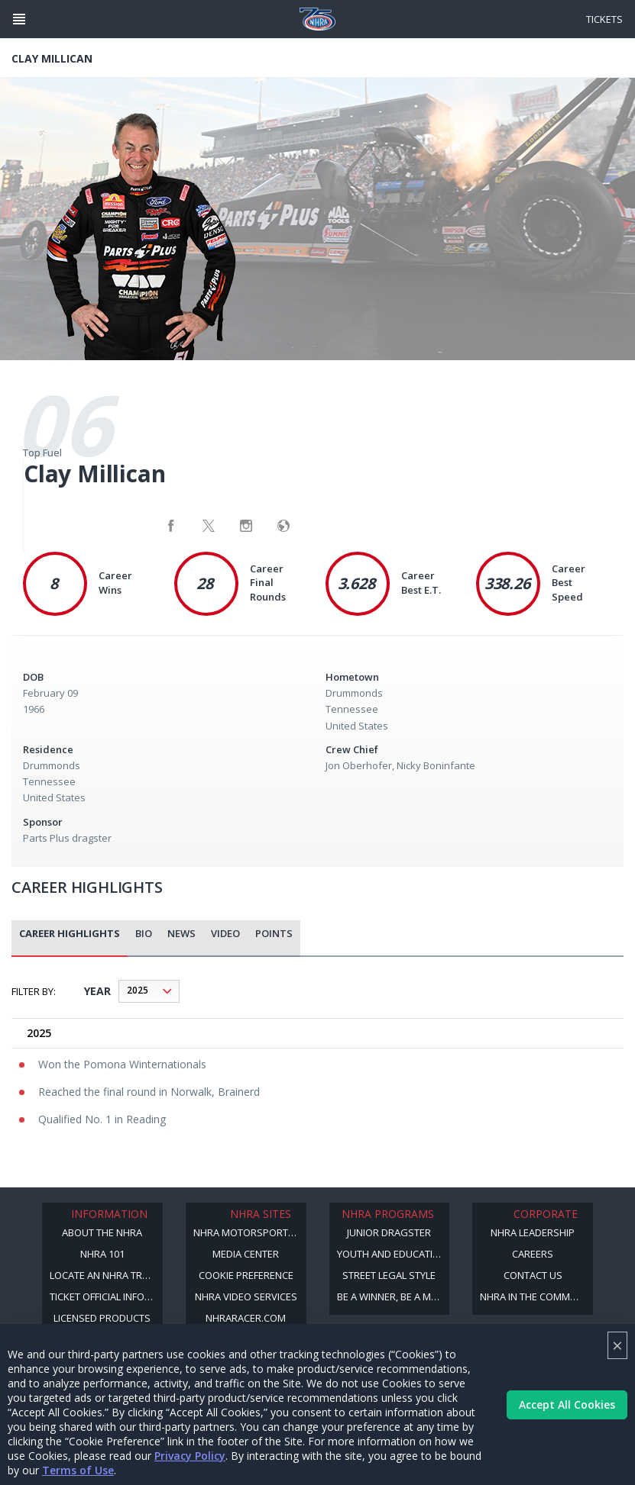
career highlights (69, 933)
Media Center (245, 1254)
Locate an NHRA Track (105, 1275)
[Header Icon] (19, 19)
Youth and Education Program (393, 1254)
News (181, 933)
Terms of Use (78, 1470)
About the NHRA (102, 1232)
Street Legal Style (389, 1275)
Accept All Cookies (567, 1404)
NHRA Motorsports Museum (249, 1232)
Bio (143, 933)
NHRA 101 (102, 1254)
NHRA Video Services (246, 1296)
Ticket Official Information (106, 1296)
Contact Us (533, 1275)
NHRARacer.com (246, 1318)
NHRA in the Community (536, 1296)
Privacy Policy (189, 1455)
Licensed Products (102, 1318)
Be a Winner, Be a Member (393, 1296)
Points (274, 933)
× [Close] (617, 1345)
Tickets (604, 19)
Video (225, 933)
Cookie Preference (246, 1275)
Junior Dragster (389, 1232)
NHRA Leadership (533, 1232)
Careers (532, 1254)
